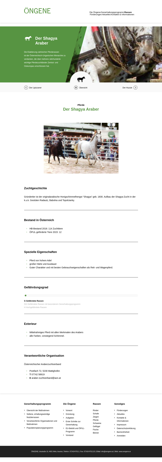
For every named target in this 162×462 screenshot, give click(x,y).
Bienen (96, 433)
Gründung (70, 414)
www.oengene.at (125, 456)
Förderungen (81, 18)
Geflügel (96, 426)
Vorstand (69, 435)
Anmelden (121, 436)
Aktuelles (94, 18)
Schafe (96, 414)
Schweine (97, 423)
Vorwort (69, 410)
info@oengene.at (107, 456)
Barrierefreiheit (123, 432)
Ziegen (96, 417)
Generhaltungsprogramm (50, 18)
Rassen (68, 18)
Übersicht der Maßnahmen (38, 410)
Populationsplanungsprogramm (40, 428)
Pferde (96, 420)
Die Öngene (29, 18)
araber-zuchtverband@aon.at (46, 378)
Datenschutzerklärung (126, 428)
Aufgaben (70, 418)
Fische (96, 430)
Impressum (121, 425)
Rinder (96, 410)
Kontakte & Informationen (114, 18)
